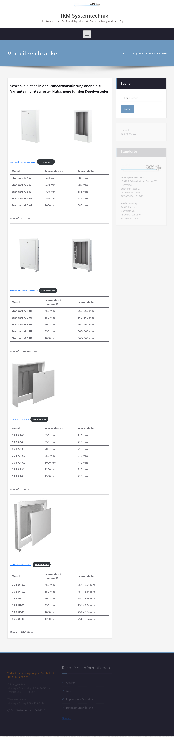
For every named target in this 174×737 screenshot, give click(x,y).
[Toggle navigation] (87, 34)
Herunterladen (46, 162)
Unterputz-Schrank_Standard (24, 290)
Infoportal (137, 54)
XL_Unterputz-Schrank (20, 564)
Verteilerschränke (157, 54)
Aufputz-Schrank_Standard (22, 162)
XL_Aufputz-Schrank (19, 419)
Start (125, 54)
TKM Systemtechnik (84, 15)
